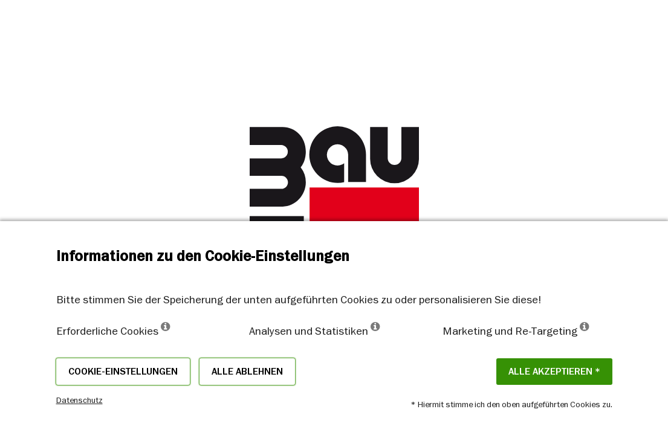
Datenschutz (79, 400)
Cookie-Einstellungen (123, 372)
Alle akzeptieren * (554, 372)
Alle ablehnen (247, 372)
